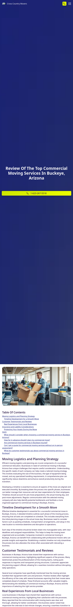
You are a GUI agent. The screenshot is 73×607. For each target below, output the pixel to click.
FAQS (4, 432)
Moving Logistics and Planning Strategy (18, 416)
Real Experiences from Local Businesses (20, 424)
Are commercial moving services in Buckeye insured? (25, 442)
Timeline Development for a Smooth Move (21, 419)
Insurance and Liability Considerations (18, 427)
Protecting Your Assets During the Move (20, 429)
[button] (69, 3)
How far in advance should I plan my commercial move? (27, 440)
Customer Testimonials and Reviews (17, 421)
